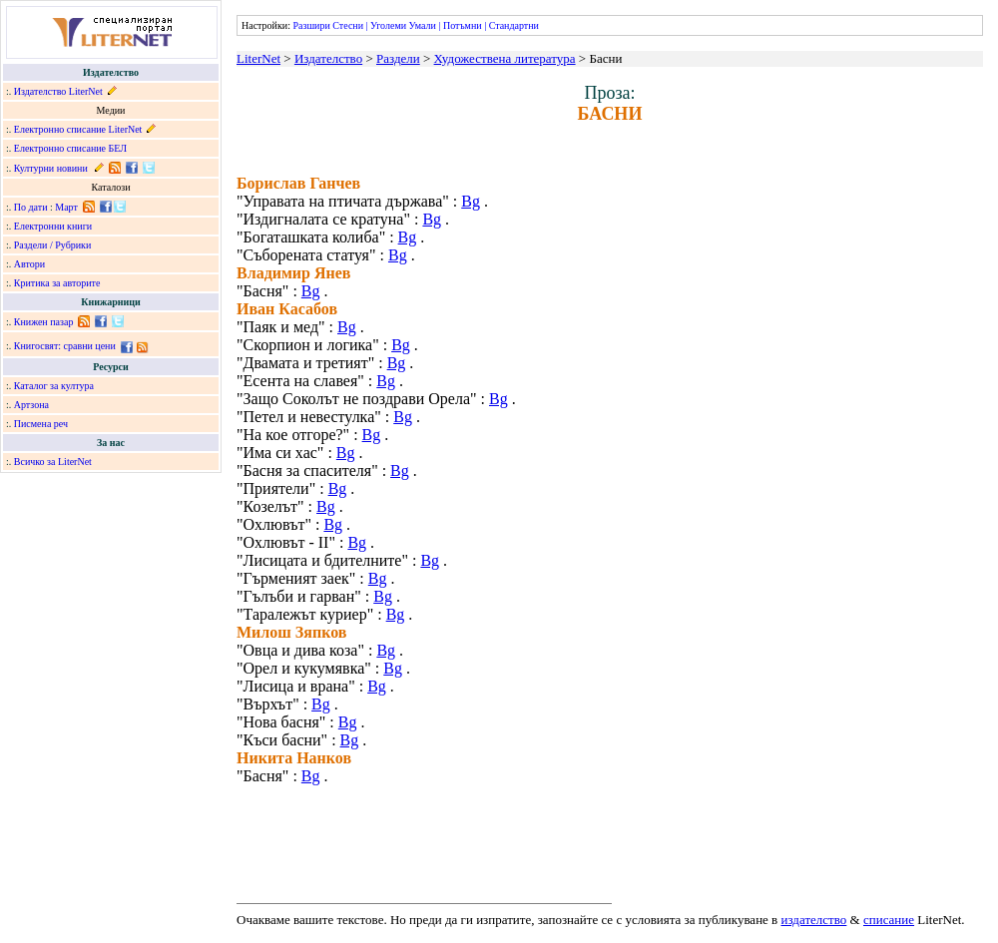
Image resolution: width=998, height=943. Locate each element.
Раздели (398, 58)
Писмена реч (41, 423)
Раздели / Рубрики (53, 244)
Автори (29, 263)
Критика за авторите (57, 282)
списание (888, 919)
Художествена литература (505, 58)
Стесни (347, 25)
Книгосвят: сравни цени (65, 345)
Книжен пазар (44, 321)
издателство (814, 919)
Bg (470, 201)
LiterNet (258, 58)
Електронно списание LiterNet (78, 129)
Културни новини (51, 168)
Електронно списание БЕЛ (70, 148)
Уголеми (388, 25)
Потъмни (462, 25)
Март (66, 207)
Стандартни (514, 25)
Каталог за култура (54, 385)
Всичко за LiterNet (53, 461)
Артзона (31, 404)
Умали (422, 25)
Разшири (310, 25)
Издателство (328, 58)
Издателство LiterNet (58, 91)
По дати (31, 207)
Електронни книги (53, 226)
